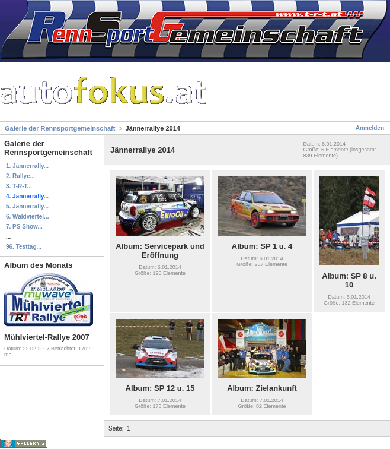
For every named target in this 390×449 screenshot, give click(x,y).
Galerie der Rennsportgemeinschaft (60, 128)
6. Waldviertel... (27, 216)
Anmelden (370, 128)
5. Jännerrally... (27, 206)
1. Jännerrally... (27, 166)
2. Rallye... (20, 176)
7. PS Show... (24, 226)
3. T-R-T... (19, 186)
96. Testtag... (23, 247)
